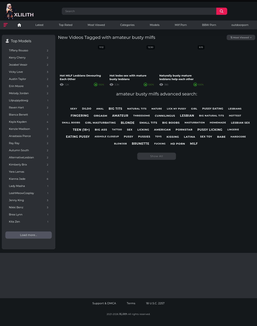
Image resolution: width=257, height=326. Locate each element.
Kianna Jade (28, 178)
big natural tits (211, 115)
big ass (101, 129)
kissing (173, 136)
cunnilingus (165, 115)
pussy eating (212, 108)
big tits (115, 108)
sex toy (206, 136)
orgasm (100, 115)
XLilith (123, 314)
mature (157, 109)
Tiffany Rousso (28, 50)
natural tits (137, 108)
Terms (131, 303)
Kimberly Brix (28, 164)
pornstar (184, 129)
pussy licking (209, 129)
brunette (140, 143)
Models (154, 25)
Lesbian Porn (19, 25)
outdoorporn (240, 25)
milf (194, 143)
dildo (87, 108)
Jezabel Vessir (28, 64)
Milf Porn (181, 25)
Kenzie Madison (28, 129)
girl (194, 108)
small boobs (71, 122)
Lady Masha (28, 186)
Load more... (28, 235)
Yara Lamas (28, 171)
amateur (120, 115)
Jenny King (28, 200)
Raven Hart (28, 107)
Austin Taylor (28, 79)
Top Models (21, 41)
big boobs (171, 122)
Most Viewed (96, 25)
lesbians (235, 108)
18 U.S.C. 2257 (155, 303)
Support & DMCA (104, 303)
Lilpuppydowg (28, 100)
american (162, 129)
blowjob (120, 143)
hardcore (238, 136)
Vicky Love (28, 71)
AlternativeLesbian (28, 157)
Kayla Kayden (28, 121)
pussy (128, 136)
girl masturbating (100, 122)
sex (129, 129)
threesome (141, 115)
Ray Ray (28, 143)
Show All (156, 156)
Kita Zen (28, 221)
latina (189, 136)
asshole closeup (107, 136)
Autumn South (28, 150)
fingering (80, 115)
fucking (160, 143)
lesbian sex (240, 122)
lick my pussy (176, 109)
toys (158, 136)
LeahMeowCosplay (28, 193)
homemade (218, 122)
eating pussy (78, 136)
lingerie (233, 129)
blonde (128, 122)
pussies (144, 136)
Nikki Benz (28, 207)
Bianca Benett (28, 114)
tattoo (117, 129)
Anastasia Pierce (28, 136)
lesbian (187, 115)
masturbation (195, 122)
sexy (73, 108)
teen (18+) (81, 129)
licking (143, 129)
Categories (127, 25)
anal (100, 108)
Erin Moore (28, 86)
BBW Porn (209, 25)
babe (221, 136)
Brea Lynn (28, 214)
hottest (235, 115)
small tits (148, 122)
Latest (39, 25)
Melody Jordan (28, 93)
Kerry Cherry (28, 57)
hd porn (177, 143)
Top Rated (65, 25)
